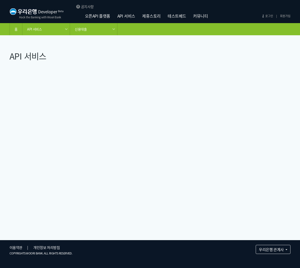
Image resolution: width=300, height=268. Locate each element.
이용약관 (16, 247)
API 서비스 (126, 16)
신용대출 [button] (81, 29)
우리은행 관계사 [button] (272, 249)
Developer (51, 12)
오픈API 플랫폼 (97, 16)
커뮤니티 (200, 16)
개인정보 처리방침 (46, 247)
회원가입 (285, 16)
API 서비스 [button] (34, 29)
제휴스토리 (151, 16)
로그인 (269, 16)
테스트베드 (177, 16)
